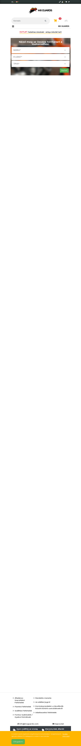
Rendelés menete (43, 698)
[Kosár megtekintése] (56, 21)
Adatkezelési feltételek (46, 712)
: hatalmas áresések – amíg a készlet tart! (40, 32)
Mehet (64, 70)
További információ (66, 735)
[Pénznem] (13, 1)
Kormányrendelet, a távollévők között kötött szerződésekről (49, 707)
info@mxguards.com (28, 724)
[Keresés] (30, 20)
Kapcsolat (58, 724)
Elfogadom (18, 742)
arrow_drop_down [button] (65, 50)
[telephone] (59, 2)
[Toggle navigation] (13, 26)
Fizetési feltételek (23, 707)
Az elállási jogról (42, 702)
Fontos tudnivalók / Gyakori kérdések (23, 716)
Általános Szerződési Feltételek (20, 700)
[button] (66, 21)
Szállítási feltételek (23, 711)
